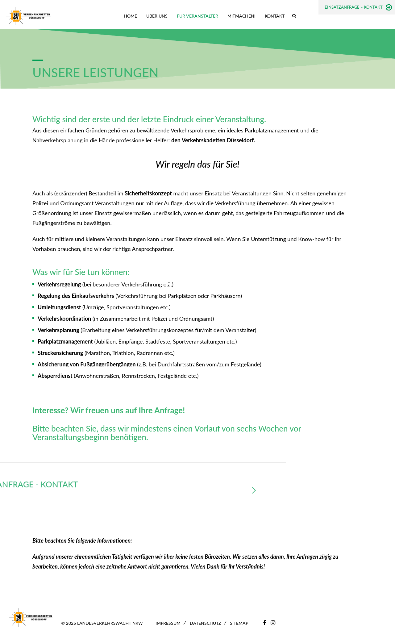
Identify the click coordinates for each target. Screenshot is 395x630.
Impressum (168, 623)
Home (130, 16)
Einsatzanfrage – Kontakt (354, 7)
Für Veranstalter (197, 16)
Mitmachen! (241, 16)
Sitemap (239, 623)
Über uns (157, 16)
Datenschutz (205, 623)
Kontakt (275, 16)
